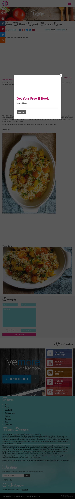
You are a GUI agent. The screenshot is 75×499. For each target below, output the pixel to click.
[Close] (60, 75)
